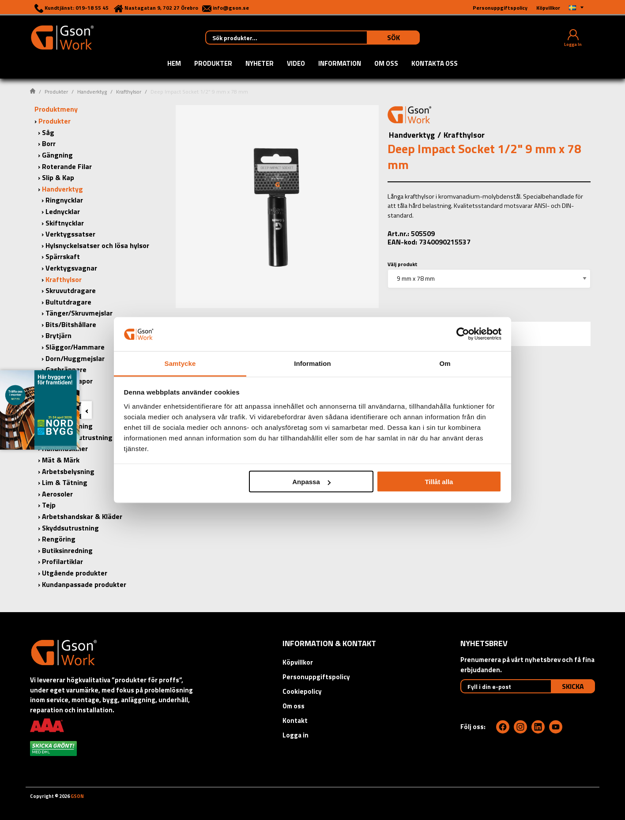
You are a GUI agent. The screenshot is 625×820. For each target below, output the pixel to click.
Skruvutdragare (70, 290)
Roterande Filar (67, 166)
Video (296, 64)
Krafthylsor (128, 91)
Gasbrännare (66, 369)
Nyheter (259, 64)
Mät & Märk (60, 460)
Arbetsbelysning (68, 471)
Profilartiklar (62, 561)
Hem (174, 64)
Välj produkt (403, 264)
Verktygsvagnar (71, 268)
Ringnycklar (64, 200)
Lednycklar (62, 211)
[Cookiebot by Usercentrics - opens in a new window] (462, 334)
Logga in (295, 735)
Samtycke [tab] (180, 363)
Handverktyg (92, 91)
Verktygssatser (70, 234)
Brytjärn (58, 335)
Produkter (213, 64)
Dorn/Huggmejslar (75, 358)
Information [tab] (312, 363)
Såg (48, 132)
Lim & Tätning (64, 482)
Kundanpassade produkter (84, 584)
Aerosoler (57, 494)
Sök (393, 37)
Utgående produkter (74, 573)
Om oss (386, 64)
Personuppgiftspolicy (316, 677)
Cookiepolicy (302, 691)
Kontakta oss (434, 64)
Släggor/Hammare (75, 347)
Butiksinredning (67, 550)
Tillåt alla (439, 481)
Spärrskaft (62, 256)
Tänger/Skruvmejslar (79, 313)
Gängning (57, 155)
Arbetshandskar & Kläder (82, 516)
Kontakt (295, 720)
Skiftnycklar (64, 223)
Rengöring (58, 539)
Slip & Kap (58, 177)
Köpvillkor (297, 662)
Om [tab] (444, 363)
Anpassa (311, 481)
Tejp (49, 505)
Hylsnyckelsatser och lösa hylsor (97, 245)
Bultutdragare (68, 302)
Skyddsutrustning (70, 528)
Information (339, 64)
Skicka (573, 686)
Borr (49, 143)
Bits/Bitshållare (70, 324)
